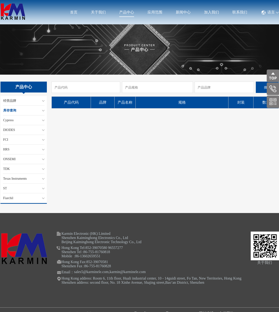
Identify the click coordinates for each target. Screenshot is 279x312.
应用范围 (155, 12)
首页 (73, 12)
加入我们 (211, 12)
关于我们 (98, 12)
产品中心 (126, 12)
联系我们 (239, 12)
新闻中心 (183, 12)
